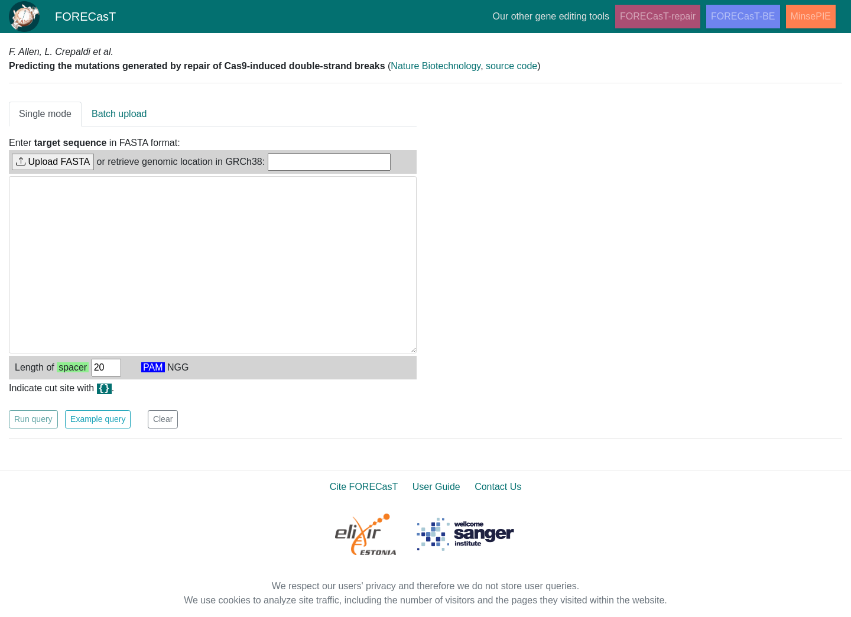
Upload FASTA (53, 162)
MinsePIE (811, 16)
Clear (163, 419)
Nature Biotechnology (435, 66)
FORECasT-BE (743, 16)
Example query (97, 419)
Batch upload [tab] (119, 114)
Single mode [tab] (45, 114)
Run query (33, 419)
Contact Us (498, 487)
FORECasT (62, 16)
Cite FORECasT (364, 487)
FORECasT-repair (658, 16)
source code (511, 66)
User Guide (436, 487)
